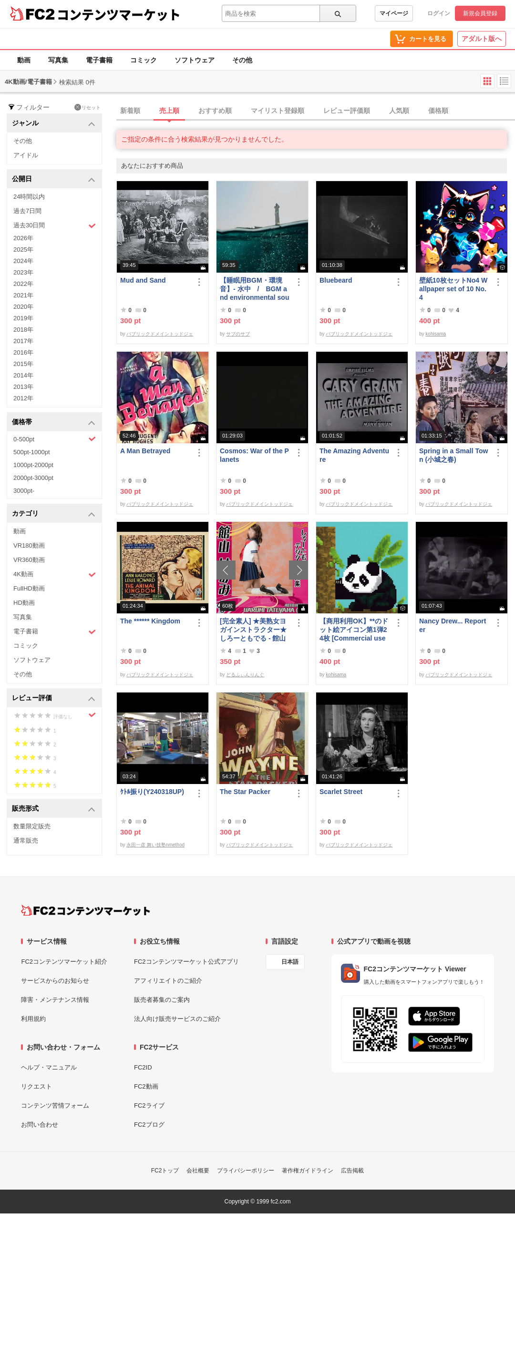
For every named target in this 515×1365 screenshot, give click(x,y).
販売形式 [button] (53, 809)
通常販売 (25, 840)
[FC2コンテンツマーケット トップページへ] (85, 910)
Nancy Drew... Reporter (452, 625)
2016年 (23, 352)
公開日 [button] (53, 179)
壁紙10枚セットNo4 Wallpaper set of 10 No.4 (453, 288)
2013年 (23, 386)
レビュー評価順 (346, 110)
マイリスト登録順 (277, 110)
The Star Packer (245, 791)
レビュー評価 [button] (53, 698)
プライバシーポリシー (245, 1170)
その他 (242, 60)
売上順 (169, 110)
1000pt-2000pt (33, 465)
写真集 (58, 60)
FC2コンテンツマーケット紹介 (64, 961)
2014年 (23, 375)
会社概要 (197, 1170)
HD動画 (24, 602)
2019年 (23, 318)
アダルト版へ (482, 38)
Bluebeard (335, 280)
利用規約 (33, 1018)
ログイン (438, 13)
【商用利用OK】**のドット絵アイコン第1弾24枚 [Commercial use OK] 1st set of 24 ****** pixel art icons (354, 629)
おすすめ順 (215, 110)
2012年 (23, 398)
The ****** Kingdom (150, 621)
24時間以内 (29, 196)
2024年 (23, 261)
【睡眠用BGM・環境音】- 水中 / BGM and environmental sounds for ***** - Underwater (254, 289)
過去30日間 (54, 226)
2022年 (23, 283)
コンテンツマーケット (119, 14)
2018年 (23, 329)
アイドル (25, 155)
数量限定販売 (32, 826)
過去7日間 (27, 210)
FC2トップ (165, 1170)
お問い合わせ (39, 1124)
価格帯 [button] (53, 422)
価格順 (438, 110)
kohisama (435, 333)
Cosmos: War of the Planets (254, 455)
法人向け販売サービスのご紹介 (177, 1018)
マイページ (394, 13)
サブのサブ (238, 333)
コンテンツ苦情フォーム (55, 1105)
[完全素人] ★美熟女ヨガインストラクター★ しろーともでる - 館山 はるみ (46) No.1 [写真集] (254, 629)
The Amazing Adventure (354, 455)
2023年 (23, 272)
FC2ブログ (149, 1124)
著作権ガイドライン (307, 1170)
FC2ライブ (149, 1105)
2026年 (23, 238)
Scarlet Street (340, 791)
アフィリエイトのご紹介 (168, 980)
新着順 (130, 110)
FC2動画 (146, 1086)
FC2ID (143, 1067)
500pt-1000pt (31, 452)
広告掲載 (352, 1170)
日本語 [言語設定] (290, 961)
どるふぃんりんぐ (245, 674)
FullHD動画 (29, 588)
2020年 (23, 306)
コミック (143, 60)
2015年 (23, 363)
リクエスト (36, 1086)
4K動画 (54, 574)
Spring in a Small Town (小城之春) (453, 455)
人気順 (399, 110)
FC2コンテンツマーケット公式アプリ (186, 961)
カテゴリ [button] (53, 514)
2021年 (23, 295)
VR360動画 (29, 559)
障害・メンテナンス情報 (55, 999)
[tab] (315, 111)
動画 (24, 60)
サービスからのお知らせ (55, 980)
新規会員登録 (480, 13)
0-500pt (54, 439)
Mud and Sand (143, 280)
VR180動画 (29, 545)
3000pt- (23, 490)
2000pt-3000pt (33, 477)
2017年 (23, 341)
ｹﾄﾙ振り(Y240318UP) (152, 791)
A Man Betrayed (145, 451)
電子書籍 (99, 60)
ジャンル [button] (53, 123)
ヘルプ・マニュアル (49, 1067)
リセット (87, 107)
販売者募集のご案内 (162, 999)
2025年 (23, 249)
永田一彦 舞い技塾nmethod (155, 844)
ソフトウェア (195, 60)
